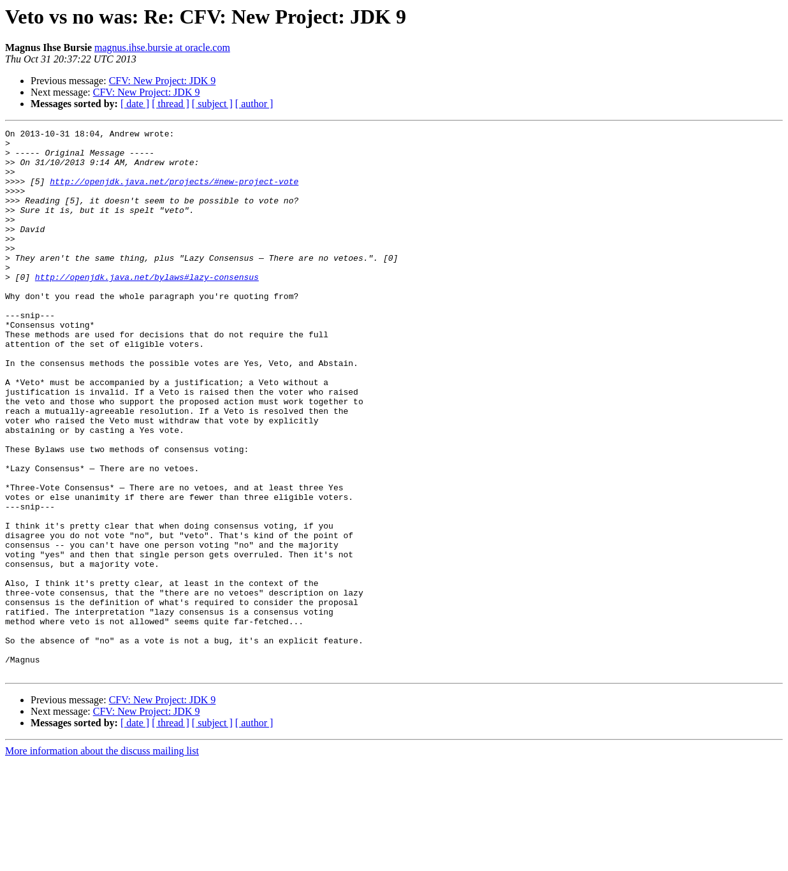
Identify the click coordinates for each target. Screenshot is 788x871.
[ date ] (134, 103)
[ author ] (254, 103)
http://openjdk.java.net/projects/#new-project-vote (174, 192)
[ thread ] (170, 103)
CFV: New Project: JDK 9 (162, 80)
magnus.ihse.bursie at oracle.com (162, 47)
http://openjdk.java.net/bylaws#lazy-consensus (147, 307)
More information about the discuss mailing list (102, 859)
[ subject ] (212, 103)
